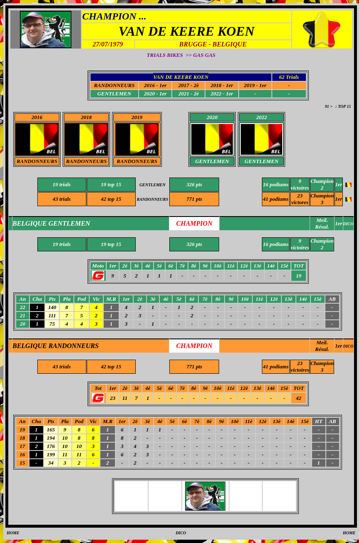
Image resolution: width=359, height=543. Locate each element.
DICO (348, 346)
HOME (13, 533)
